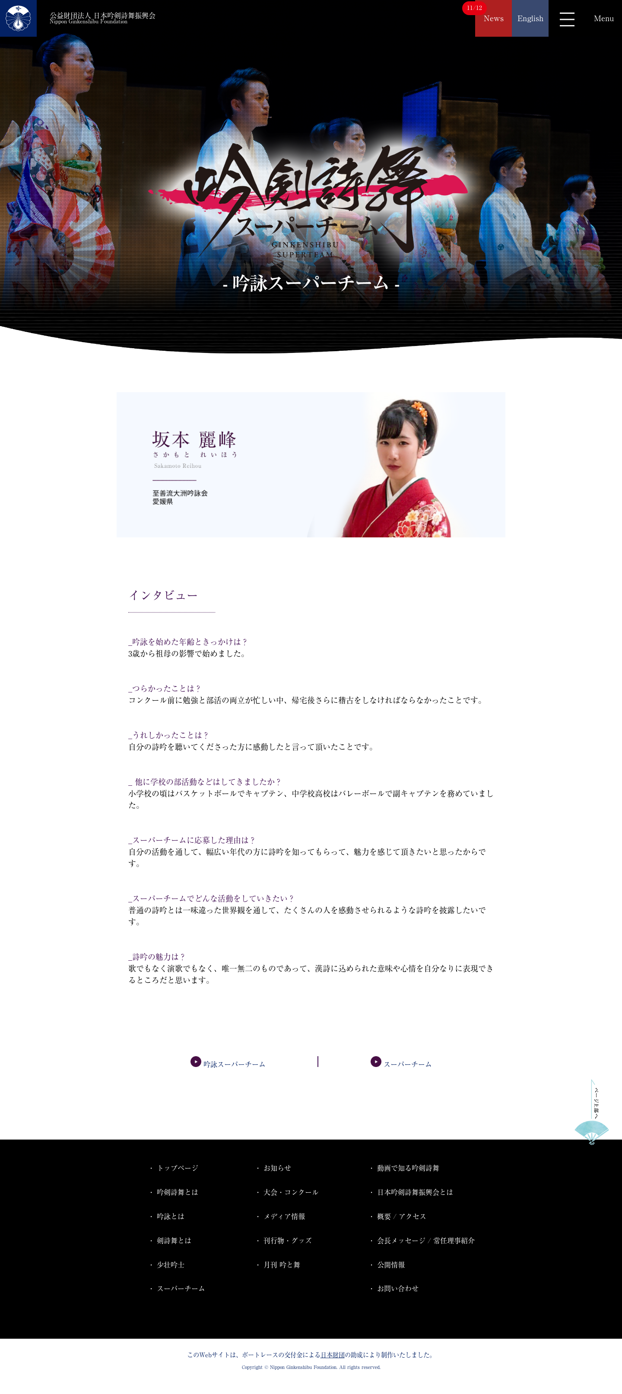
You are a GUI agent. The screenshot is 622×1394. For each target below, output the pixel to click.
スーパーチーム (401, 1064)
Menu (604, 18)
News (494, 18)
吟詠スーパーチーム (228, 1064)
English (530, 18)
